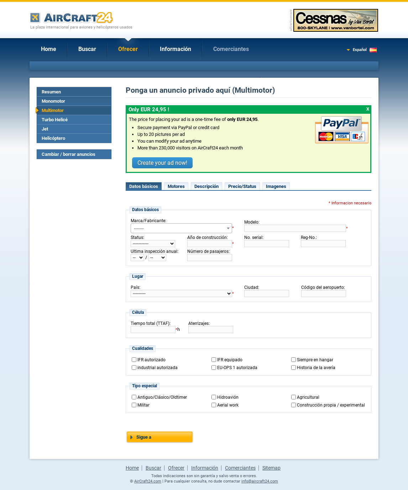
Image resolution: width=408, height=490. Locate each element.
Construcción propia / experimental (331, 405)
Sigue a (143, 437)
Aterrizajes (198, 323)
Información (175, 49)
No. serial (253, 237)
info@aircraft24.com (259, 481)
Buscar (87, 49)
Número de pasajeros (208, 251)
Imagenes (276, 186)
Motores (176, 186)
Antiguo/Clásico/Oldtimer (162, 397)
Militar (143, 405)
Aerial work (228, 405)
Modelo (251, 222)
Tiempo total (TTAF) (150, 323)
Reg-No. (308, 237)
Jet (45, 129)
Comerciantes (231, 49)
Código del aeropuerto (322, 287)
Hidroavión (228, 397)
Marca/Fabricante (148, 220)
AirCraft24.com (147, 481)
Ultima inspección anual (154, 251)
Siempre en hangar (315, 359)
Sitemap (271, 468)
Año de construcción (207, 237)
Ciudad (251, 287)
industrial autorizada (157, 367)
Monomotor (53, 101)
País (135, 287)
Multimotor (53, 110)
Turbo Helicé (55, 119)
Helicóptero (53, 138)
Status (137, 237)
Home (48, 49)
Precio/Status (242, 186)
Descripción (206, 186)
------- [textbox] (139, 228)
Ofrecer (128, 49)
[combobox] (181, 228)
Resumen (51, 92)
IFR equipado (229, 359)
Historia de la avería (316, 367)
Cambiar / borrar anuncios (68, 154)
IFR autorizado (151, 359)
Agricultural (308, 397)
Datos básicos (143, 186)
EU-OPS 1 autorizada (237, 367)
